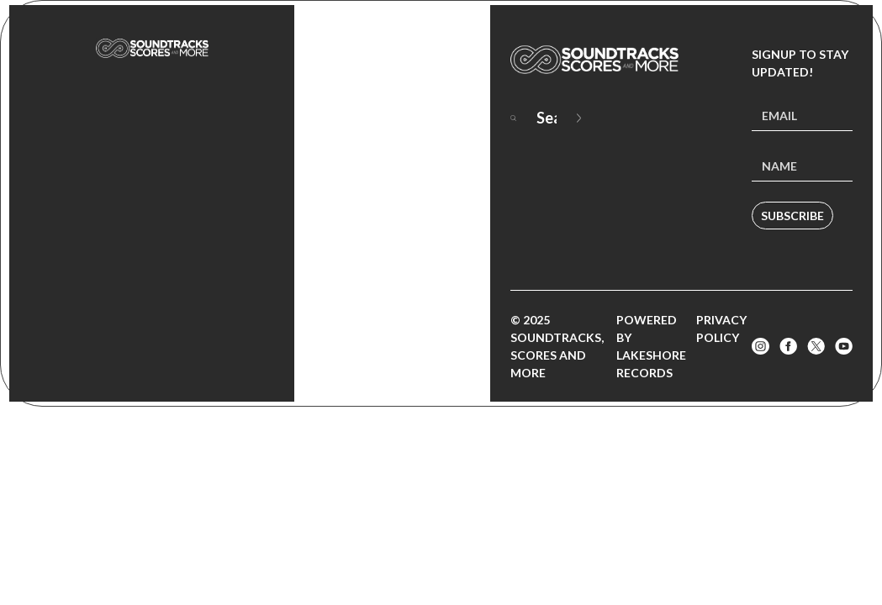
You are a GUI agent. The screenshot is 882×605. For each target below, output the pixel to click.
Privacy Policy (721, 329)
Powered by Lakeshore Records (651, 346)
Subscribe (792, 215)
